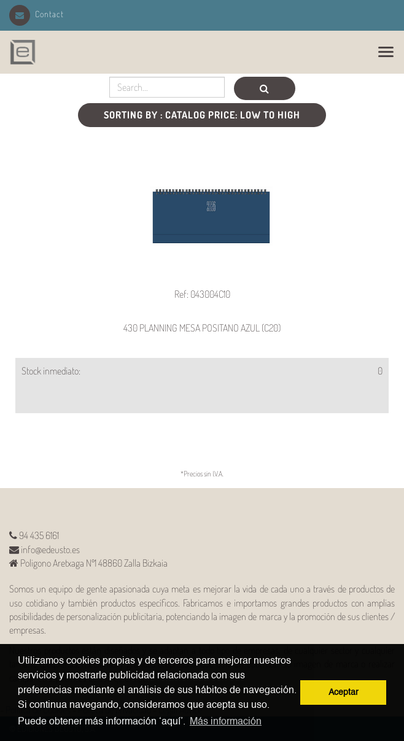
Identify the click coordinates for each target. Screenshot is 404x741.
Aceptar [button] (343, 692)
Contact (36, 14)
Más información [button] (226, 722)
